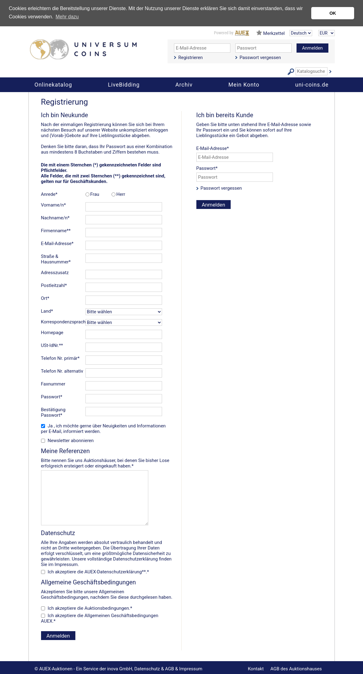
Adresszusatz (55, 272)
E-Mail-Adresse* (57, 243)
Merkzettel (274, 33)
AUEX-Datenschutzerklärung (113, 572)
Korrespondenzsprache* (63, 322)
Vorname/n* (53, 205)
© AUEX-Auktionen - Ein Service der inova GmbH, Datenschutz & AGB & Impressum (118, 669)
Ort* (45, 298)
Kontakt (256, 669)
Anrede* (49, 194)
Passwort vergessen (260, 57)
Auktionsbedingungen (107, 608)
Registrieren (190, 57)
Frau (94, 194)
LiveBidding (124, 84)
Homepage (52, 332)
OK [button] (332, 13)
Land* (47, 311)
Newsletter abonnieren (71, 440)
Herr (120, 194)
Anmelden (312, 48)
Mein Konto (243, 84)
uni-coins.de (312, 84)
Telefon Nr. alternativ (62, 371)
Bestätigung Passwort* (53, 412)
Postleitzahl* (54, 285)
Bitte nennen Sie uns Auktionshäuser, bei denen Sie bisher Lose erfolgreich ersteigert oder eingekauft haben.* (107, 458)
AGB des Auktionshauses (296, 669)
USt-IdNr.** (52, 345)
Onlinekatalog (53, 84)
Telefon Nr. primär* (60, 358)
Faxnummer (53, 384)
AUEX (46, 621)
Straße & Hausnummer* (56, 259)
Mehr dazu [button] (67, 16)
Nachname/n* (55, 218)
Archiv (184, 84)
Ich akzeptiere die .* (90, 608)
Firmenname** (56, 230)
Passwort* (51, 397)
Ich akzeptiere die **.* (98, 572)
